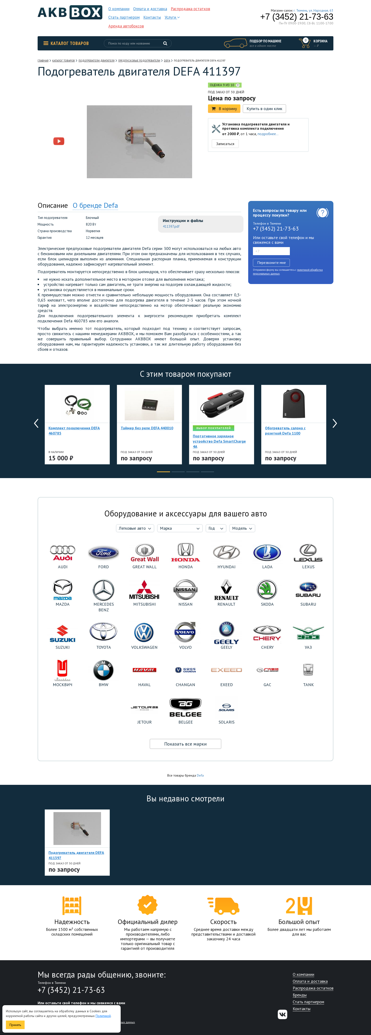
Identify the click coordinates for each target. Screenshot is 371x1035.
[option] (59, 112)
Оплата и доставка (150, 8)
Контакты (152, 17)
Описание (53, 205)
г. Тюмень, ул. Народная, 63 (313, 10)
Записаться (225, 143)
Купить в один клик (264, 108)
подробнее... (268, 133)
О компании (118, 8)
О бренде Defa (95, 205)
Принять (15, 1025)
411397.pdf (171, 226)
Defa (200, 775)
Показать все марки (185, 744)
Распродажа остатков (190, 8)
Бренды (300, 995)
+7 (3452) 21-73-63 (296, 17)
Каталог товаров (66, 43)
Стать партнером (124, 17)
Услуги (172, 17)
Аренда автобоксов (126, 26)
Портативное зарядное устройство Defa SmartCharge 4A (219, 441)
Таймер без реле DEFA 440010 (147, 428)
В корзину (224, 108)
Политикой (103, 1016)
